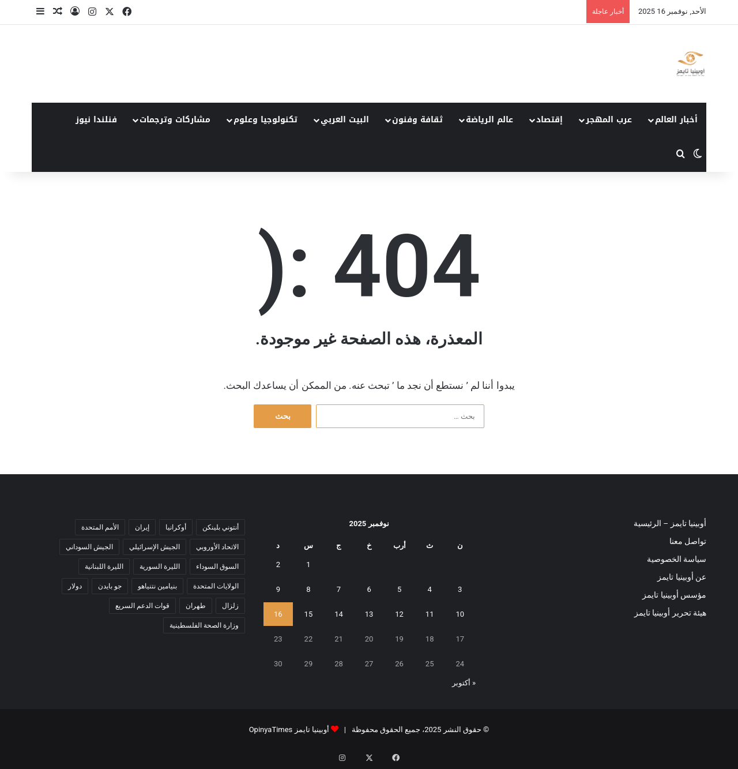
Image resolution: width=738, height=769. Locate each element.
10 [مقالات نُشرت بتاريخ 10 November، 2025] (459, 614)
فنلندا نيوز (96, 119)
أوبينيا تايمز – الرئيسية (670, 523)
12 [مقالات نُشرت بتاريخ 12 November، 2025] (399, 614)
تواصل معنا (687, 541)
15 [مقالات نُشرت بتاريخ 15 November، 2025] (308, 614)
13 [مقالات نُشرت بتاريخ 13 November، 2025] (369, 614)
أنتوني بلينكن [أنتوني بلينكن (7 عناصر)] (220, 527)
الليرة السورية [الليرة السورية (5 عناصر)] (160, 566)
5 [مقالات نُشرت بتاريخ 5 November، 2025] (399, 589)
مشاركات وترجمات (175, 119)
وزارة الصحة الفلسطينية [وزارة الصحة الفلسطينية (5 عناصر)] (204, 625)
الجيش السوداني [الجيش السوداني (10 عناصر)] (89, 547)
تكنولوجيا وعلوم (266, 119)
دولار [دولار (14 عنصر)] (75, 586)
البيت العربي (345, 119)
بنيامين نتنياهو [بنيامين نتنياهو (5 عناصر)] (157, 586)
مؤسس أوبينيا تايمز (674, 594)
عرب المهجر (609, 119)
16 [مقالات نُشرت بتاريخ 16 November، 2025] (278, 614)
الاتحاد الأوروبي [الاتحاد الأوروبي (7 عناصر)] (217, 547)
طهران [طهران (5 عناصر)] (196, 606)
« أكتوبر (464, 682)
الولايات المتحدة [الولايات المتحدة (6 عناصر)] (216, 586)
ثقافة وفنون (417, 119)
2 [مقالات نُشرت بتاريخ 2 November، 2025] (278, 564)
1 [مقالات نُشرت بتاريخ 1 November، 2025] (308, 564)
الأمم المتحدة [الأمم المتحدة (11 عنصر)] (100, 527)
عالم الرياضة (489, 119)
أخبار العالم (676, 119)
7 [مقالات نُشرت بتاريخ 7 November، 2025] (339, 589)
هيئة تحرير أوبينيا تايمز (670, 612)
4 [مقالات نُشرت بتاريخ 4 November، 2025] (430, 589)
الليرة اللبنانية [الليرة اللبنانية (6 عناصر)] (104, 566)
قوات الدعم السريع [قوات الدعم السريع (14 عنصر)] (142, 606)
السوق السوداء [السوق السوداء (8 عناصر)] (217, 566)
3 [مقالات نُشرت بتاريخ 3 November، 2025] (460, 589)
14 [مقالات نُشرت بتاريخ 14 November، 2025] (338, 614)
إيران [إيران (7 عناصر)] (142, 527)
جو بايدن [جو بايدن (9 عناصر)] (110, 586)
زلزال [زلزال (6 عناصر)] (230, 606)
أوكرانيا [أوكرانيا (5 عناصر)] (175, 527)
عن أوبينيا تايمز (681, 577)
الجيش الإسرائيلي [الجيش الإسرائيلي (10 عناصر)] (154, 547)
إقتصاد (549, 119)
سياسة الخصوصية (676, 559)
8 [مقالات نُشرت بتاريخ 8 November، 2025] (308, 589)
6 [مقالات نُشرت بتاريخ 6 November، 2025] (369, 589)
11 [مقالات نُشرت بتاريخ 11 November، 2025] (430, 614)
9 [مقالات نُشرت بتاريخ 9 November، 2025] (278, 589)
